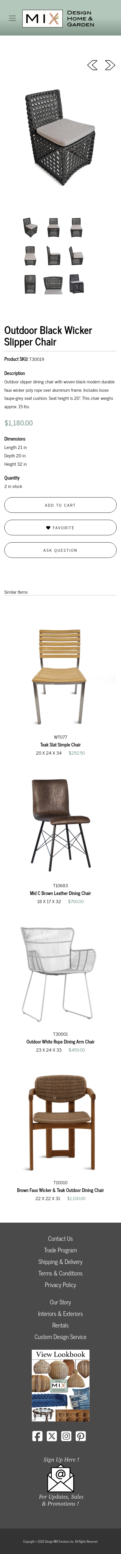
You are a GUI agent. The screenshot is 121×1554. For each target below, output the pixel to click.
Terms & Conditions (60, 1273)
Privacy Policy (60, 1284)
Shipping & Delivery (60, 1261)
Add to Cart (60, 505)
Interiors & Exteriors (60, 1313)
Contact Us (60, 1238)
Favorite (60, 527)
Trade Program (60, 1250)
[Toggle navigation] (12, 18)
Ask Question (61, 550)
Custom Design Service (60, 1336)
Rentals (60, 1325)
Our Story (60, 1302)
